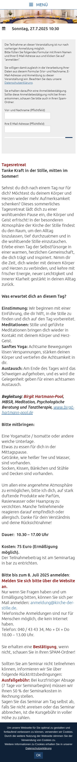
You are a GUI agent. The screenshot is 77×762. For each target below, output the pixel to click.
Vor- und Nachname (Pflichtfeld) (25, 110)
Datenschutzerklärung (19, 83)
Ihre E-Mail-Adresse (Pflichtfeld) (24, 124)
